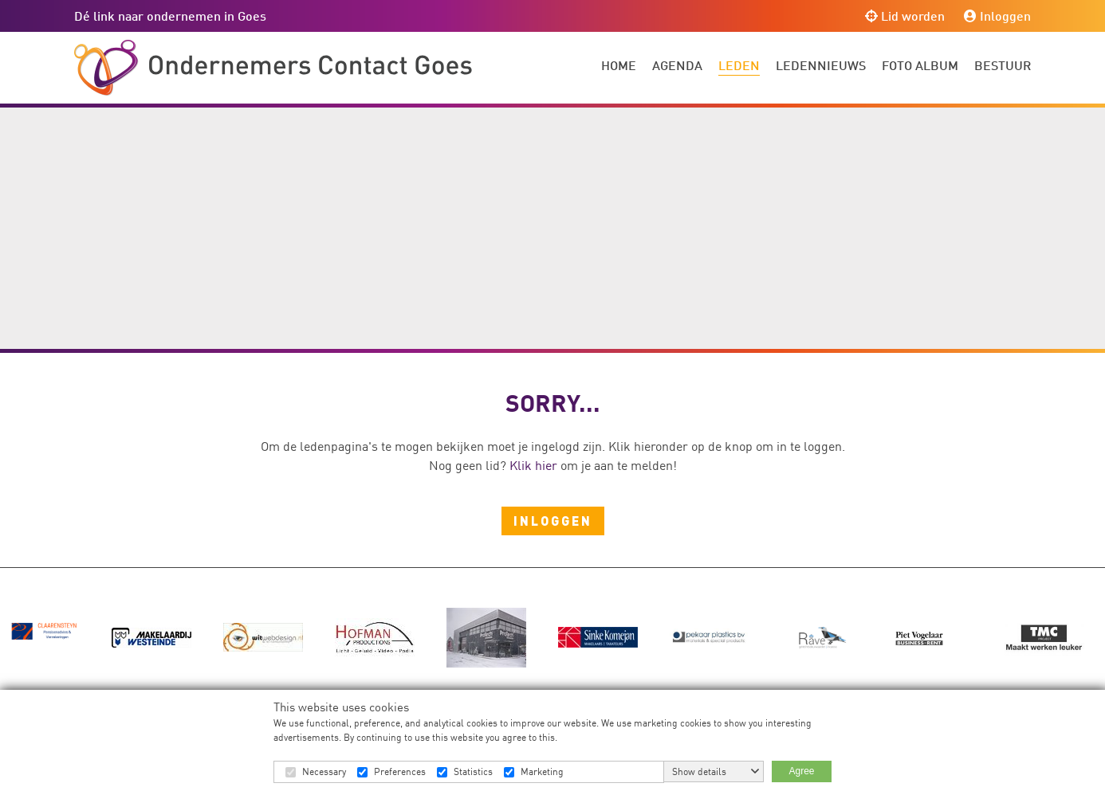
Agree (801, 771)
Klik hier (533, 465)
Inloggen (997, 15)
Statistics (473, 771)
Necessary (324, 771)
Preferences (400, 771)
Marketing (542, 771)
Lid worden (905, 15)
